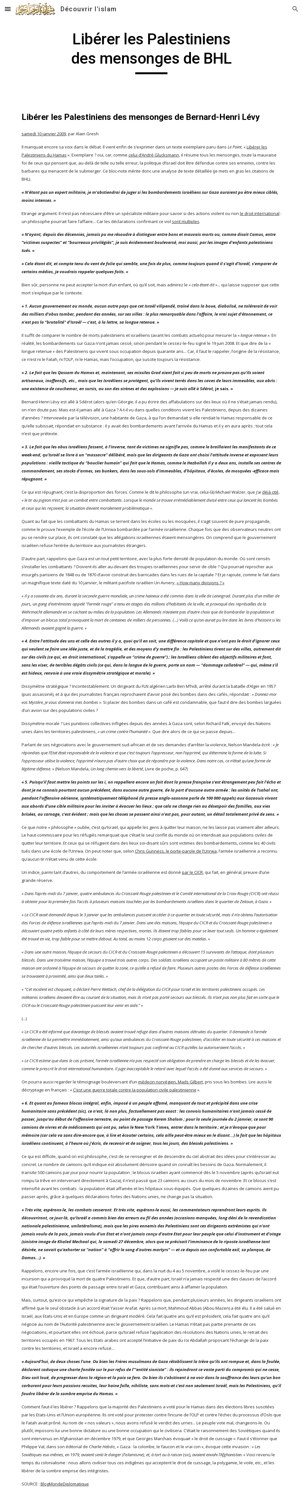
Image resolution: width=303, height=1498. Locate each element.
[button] (7, 9)
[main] (151, 52)
